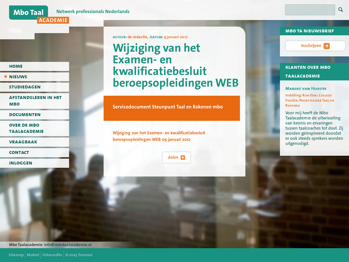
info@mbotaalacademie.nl (68, 244)
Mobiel (33, 255)
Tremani (85, 255)
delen (176, 157)
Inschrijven (315, 46)
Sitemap (16, 255)
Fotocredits (52, 255)
